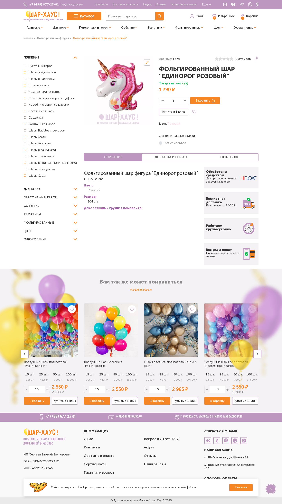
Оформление (243, 27)
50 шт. (57, 374)
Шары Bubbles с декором (47, 130)
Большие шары (39, 85)
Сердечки (36, 117)
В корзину (203, 100)
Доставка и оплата (125, 4)
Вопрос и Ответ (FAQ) (161, 439)
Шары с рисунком (42, 169)
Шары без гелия (40, 143)
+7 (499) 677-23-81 (61, 416)
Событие (128, 27)
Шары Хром (37, 175)
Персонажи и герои (93, 27)
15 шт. (90, 374)
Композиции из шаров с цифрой (52, 98)
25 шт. (43, 374)
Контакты (101, 4)
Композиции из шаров (45, 92)
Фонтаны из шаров (42, 124)
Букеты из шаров (40, 66)
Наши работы (155, 464)
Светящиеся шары (41, 111)
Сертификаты (95, 464)
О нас (88, 439)
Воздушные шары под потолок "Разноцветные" (46, 364)
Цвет (217, 27)
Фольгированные (188, 27)
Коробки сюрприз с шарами (49, 104)
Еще (207, 4)
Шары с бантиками (42, 150)
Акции (147, 4)
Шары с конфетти (41, 156)
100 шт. (71, 374)
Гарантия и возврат (184, 4)
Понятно (241, 487)
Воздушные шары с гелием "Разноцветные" (103, 364)
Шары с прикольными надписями (53, 163)
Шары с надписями (42, 79)
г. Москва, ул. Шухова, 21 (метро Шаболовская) (211, 416)
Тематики (154, 27)
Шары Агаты (37, 137)
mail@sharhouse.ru (129, 416)
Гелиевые (33, 27)
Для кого (59, 27)
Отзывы (160, 4)
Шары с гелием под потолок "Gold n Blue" (170, 364)
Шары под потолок (42, 72)
